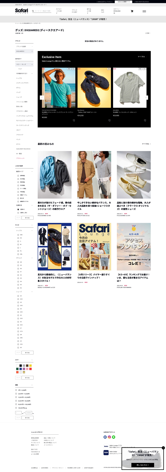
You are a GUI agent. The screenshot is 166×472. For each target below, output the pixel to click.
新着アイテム (23, 195)
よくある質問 (35, 454)
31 (20, 271)
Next (146, 97)
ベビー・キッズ (21, 64)
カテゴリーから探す (59, 11)
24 (20, 309)
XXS (21, 235)
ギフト (18, 144)
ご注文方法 (34, 440)
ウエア (20, 69)
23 (20, 302)
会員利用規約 (44, 468)
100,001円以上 (22, 408)
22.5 (21, 299)
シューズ (19, 97)
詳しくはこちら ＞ (143, 465)
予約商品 (22, 192)
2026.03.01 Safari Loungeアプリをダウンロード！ (31, 5)
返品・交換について (49, 438)
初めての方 (34, 449)
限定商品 (22, 182)
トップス (19, 78)
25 (20, 315)
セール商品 (23, 188)
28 (20, 262)
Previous (42, 97)
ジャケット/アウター (22, 83)
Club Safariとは (35, 452)
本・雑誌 (19, 153)
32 (20, 275)
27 (20, 328)
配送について (35, 445)
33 (20, 278)
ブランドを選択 (21, 46)
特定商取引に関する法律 (73, 468)
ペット (18, 139)
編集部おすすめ (24, 201)
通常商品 (22, 175)
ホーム (16, 23)
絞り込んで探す (89, 11)
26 (20, 321)
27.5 (21, 331)
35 (20, 284)
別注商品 (22, 185)
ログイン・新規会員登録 (117, 11)
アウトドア (19, 135)
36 (20, 288)
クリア (18, 217)
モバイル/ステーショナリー (24, 120)
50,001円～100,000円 (24, 404)
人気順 (147, 33)
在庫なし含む (23, 212)
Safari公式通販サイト (123, 2)
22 (20, 296)
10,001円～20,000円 (24, 397)
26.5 (21, 325)
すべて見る (141, 56)
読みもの (102, 11)
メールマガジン (48, 445)
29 (20, 265)
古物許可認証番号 (88, 468)
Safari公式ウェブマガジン (105, 2)
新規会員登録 (35, 438)
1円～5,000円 (22, 390)
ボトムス (19, 258)
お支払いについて (49, 440)
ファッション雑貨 (21, 102)
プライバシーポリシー (58, 468)
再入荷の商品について (50, 442)
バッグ (18, 92)
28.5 (21, 338)
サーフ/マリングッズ (22, 125)
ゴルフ (18, 130)
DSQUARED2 (20, 51)
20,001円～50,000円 (24, 401)
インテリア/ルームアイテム (24, 116)
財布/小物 (19, 106)
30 (20, 268)
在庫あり (22, 209)
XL (21, 251)
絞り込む (27, 217)
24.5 (21, 312)
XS (21, 238)
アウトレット (20, 158)
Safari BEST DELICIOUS (141, 2)
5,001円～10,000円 (24, 394)
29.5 (21, 344)
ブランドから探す (74, 11)
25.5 (21, 318)
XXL (21, 254)
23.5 (21, 305)
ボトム (18, 87)
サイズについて (35, 442)
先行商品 (22, 179)
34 (20, 281)
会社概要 (34, 468)
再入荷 (22, 198)
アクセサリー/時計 (22, 111)
